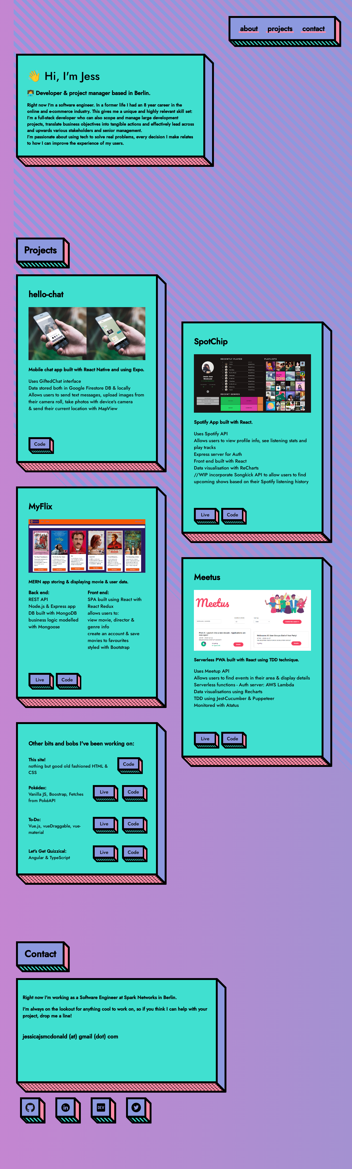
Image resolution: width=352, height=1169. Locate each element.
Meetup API (217, 671)
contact (313, 29)
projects (279, 29)
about (249, 29)
